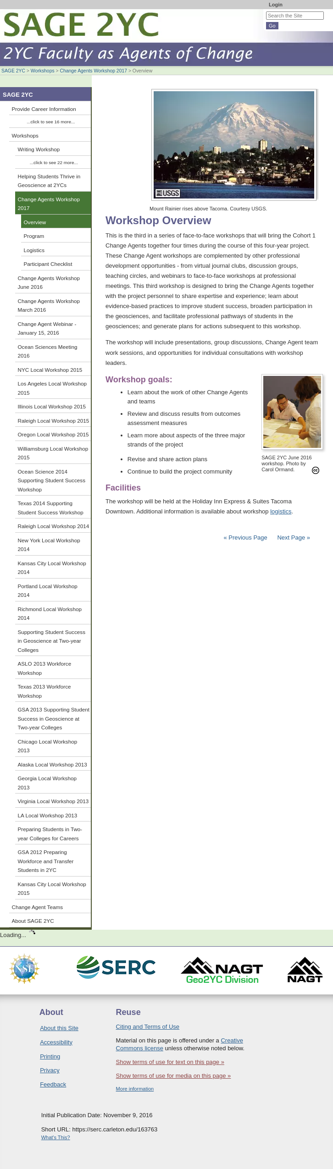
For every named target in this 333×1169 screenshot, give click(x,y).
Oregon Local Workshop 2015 (53, 434)
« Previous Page (245, 537)
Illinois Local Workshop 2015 (52, 406)
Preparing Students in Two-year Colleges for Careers (50, 833)
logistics (280, 511)
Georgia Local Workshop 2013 (47, 782)
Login (276, 4)
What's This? (55, 1137)
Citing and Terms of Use (148, 1026)
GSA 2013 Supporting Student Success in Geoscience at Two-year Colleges (54, 718)
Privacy (50, 1070)
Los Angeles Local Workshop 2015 (52, 388)
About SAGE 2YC (33, 921)
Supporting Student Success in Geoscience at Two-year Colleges (52, 641)
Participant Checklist (48, 264)
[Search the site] (295, 15)
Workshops (43, 70)
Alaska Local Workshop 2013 (52, 764)
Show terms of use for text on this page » (170, 1062)
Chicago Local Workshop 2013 (48, 746)
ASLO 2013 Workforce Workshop (45, 668)
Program (34, 236)
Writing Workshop (39, 149)
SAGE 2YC (13, 70)
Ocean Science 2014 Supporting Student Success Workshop (52, 480)
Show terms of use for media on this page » (173, 1075)
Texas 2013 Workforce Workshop (44, 691)
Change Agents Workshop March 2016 (49, 305)
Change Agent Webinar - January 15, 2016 (47, 328)
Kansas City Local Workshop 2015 (52, 888)
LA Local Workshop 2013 (48, 815)
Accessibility (56, 1042)
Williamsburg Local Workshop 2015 (53, 453)
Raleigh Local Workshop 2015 (53, 421)
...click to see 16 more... (51, 121)
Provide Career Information (44, 109)
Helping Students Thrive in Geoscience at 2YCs (49, 180)
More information (135, 1089)
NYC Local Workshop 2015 (50, 370)
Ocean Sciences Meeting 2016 (48, 351)
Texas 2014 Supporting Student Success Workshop (50, 507)
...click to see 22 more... (54, 162)
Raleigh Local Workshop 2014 (53, 526)
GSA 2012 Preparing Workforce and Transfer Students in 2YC (46, 861)
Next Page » (293, 537)
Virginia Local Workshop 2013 (53, 801)
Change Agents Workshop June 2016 (49, 282)
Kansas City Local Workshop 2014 (52, 567)
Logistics (34, 250)
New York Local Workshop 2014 (49, 544)
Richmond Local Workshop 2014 (50, 613)
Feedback (53, 1084)
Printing (50, 1056)
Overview (35, 222)
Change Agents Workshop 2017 (93, 70)
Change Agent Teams (37, 907)
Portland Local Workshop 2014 (48, 590)
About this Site (59, 1028)
